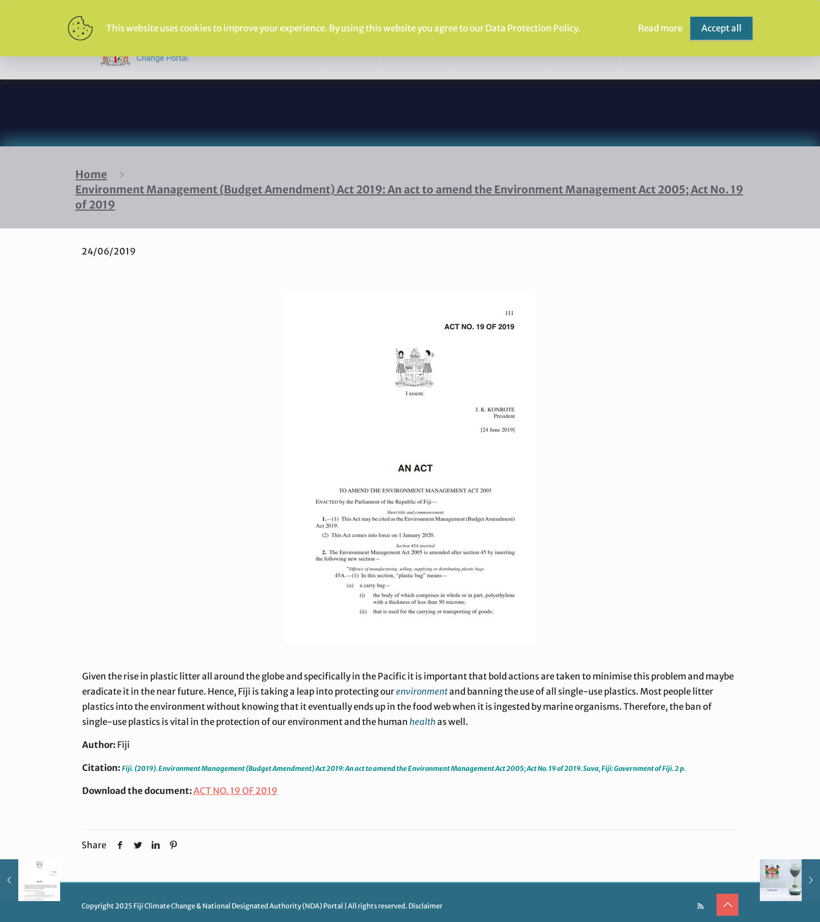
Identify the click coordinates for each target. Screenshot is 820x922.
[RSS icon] (700, 906)
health (422, 722)
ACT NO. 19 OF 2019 (235, 791)
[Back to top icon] (727, 905)
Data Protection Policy (531, 28)
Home (91, 174)
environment (422, 691)
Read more (660, 28)
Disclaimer (425, 906)
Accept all (721, 28)
